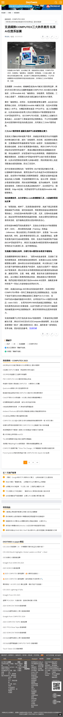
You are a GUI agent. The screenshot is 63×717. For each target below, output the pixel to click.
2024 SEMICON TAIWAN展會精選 (14, 606)
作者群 (40, 668)
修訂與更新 (4, 675)
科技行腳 (40, 667)
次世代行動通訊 (34, 686)
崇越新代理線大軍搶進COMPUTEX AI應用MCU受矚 (21, 384)
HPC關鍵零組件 (34, 664)
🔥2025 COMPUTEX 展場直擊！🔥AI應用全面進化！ (21, 573)
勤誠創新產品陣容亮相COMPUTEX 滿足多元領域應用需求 (23, 393)
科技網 (3, 13)
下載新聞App (56, 680)
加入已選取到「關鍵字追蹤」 (17, 347)
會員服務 (54, 665)
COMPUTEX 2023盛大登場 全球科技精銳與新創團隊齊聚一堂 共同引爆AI (28, 420)
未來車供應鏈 (4, 664)
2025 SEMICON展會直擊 (11, 568)
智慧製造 (34, 678)
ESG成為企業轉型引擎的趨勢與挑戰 (15, 416)
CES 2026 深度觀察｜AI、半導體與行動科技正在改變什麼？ (23, 547)
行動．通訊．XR (12, 671)
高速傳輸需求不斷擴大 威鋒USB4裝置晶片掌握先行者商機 (23, 430)
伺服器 (33, 693)
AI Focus (33, 690)
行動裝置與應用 (34, 696)
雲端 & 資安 (48, 667)
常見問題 (36, 655)
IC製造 (33, 703)
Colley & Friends (40, 662)
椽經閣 (41, 658)
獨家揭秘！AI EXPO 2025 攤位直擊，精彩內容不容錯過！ (23, 584)
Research (34, 659)
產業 (9, 662)
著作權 (24, 655)
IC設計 (33, 702)
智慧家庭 (34, 680)
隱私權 (30, 655)
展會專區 (27, 669)
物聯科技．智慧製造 (12, 689)
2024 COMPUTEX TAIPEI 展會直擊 (15, 622)
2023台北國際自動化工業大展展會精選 (16, 638)
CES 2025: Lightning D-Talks (13, 590)
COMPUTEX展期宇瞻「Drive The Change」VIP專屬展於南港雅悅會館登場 (28, 448)
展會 (2, 672)
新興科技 (34, 675)
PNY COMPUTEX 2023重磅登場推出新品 (17, 379)
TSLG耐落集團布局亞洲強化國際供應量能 (17, 439)
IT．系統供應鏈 (12, 681)
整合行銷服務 (56, 674)
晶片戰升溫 (4, 662)
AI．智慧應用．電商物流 (12, 674)
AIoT (8, 344)
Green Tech (34, 672)
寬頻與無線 (34, 684)
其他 (46, 672)
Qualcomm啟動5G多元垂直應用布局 (15, 388)
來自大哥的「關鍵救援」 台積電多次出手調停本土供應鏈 (25, 482)
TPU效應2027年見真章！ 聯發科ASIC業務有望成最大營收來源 (28, 491)
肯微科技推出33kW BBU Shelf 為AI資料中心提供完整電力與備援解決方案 (31, 530)
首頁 (4, 658)
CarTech (33, 700)
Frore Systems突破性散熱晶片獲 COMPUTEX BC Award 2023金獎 (26, 453)
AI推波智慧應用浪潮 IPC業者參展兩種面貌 (18, 407)
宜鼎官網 (33, 328)
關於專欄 (40, 670)
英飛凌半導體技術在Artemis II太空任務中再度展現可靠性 (25, 526)
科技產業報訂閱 (56, 669)
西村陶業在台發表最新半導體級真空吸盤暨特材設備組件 (25, 516)
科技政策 (12, 687)
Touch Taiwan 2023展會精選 (13, 649)
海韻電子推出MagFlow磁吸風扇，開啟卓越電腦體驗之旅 (22, 444)
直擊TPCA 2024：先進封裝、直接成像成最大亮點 (20, 600)
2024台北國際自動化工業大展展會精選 (16, 611)
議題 (25, 662)
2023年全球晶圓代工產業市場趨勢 (15, 374)
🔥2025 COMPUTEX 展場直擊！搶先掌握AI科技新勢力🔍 (23, 579)
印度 (20, 665)
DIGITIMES (56, 659)
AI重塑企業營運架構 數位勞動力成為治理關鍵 (21, 512)
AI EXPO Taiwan (47, 674)
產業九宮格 (4, 669)
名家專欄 (40, 665)
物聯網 (33, 682)
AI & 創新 (47, 670)
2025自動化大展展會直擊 (11, 557)
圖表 (10, 692)
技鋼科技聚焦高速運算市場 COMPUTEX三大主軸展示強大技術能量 (26, 425)
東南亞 (21, 663)
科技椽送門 (4, 670)
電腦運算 (34, 692)
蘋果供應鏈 (4, 667)
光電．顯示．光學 (12, 684)
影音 (2, 674)
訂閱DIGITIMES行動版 (56, 671)
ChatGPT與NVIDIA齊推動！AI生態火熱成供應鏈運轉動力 (22, 397)
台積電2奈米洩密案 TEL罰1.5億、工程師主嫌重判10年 (25, 486)
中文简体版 (51, 655)
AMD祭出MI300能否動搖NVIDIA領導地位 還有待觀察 (21, 365)
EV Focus (34, 673)
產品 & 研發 (48, 668)
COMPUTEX (33, 344)
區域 (19, 662)
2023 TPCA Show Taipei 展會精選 (14, 627)
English (58, 655)
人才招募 (54, 675)
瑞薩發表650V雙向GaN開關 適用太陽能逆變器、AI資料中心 (26, 521)
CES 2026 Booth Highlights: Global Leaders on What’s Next (25, 552)
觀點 (25, 663)
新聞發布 (11, 655)
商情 (9, 13)
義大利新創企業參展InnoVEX (13, 434)
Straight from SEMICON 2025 (13, 563)
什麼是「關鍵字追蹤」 (14, 351)
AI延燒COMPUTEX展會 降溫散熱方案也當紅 (18, 370)
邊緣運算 (34, 667)
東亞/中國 (21, 667)
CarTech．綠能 (12, 668)
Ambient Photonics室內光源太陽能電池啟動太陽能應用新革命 (24, 411)
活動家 (48, 658)
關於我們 (4, 655)
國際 (20, 669)
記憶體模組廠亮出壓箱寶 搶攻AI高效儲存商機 (19, 402)
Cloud (33, 689)
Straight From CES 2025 (11, 595)
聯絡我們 (54, 677)
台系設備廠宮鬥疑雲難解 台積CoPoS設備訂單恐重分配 (25, 496)
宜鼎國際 (22, 344)
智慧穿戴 (34, 698)
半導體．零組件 (12, 664)
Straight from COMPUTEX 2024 (14, 616)
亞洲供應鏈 (34, 677)
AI (14, 344)
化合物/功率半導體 (34, 669)
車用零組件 (34, 662)
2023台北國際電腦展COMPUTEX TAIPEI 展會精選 (20, 643)
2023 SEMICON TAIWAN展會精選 (14, 633)
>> (37, 462)
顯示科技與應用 (34, 706)
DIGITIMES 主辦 (48, 662)
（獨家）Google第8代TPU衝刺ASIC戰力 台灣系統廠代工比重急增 (29, 477)
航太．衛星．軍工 (12, 678)
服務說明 (18, 655)
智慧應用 (16, 13)
